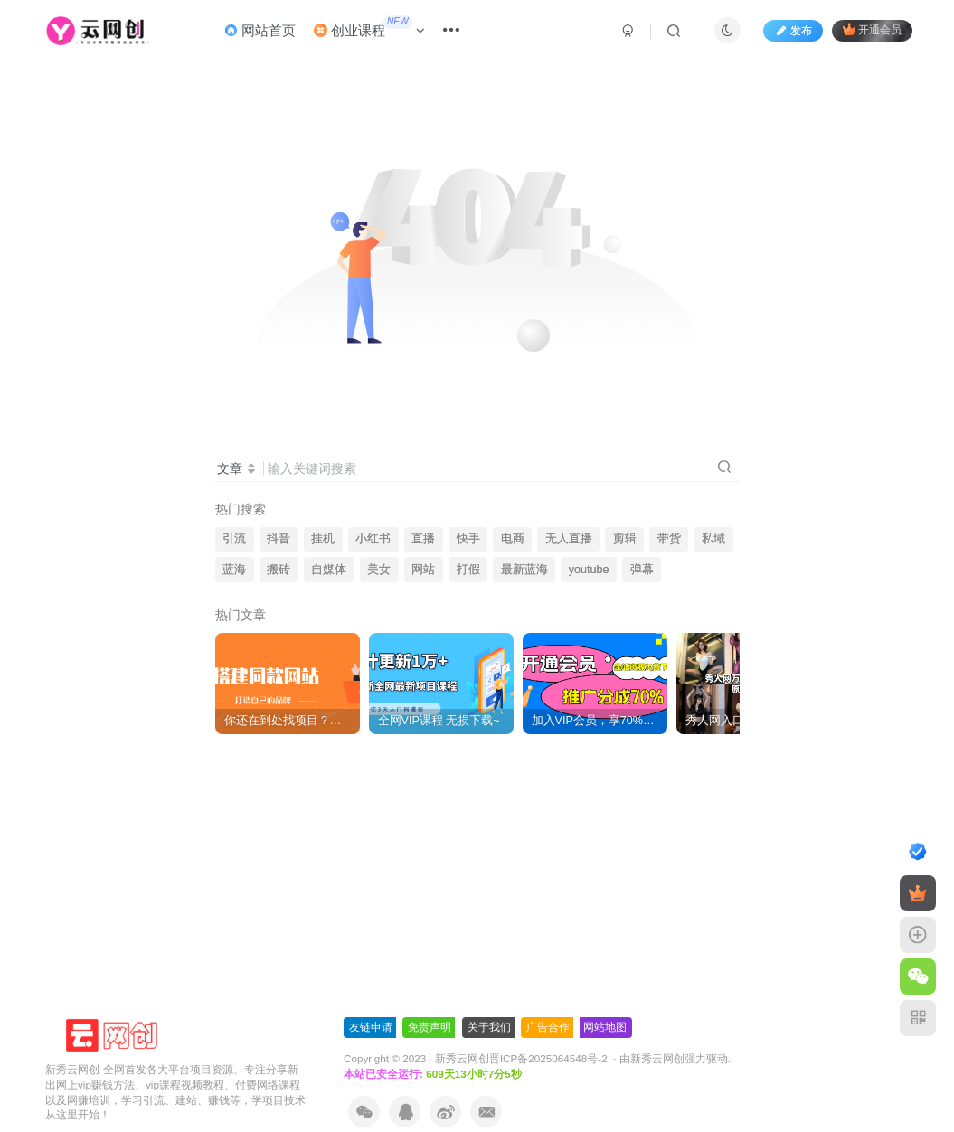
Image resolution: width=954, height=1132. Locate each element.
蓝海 (234, 569)
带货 (669, 539)
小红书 (373, 539)
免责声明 (429, 1027)
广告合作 (548, 1027)
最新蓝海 (524, 569)
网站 (423, 569)
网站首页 (260, 30)
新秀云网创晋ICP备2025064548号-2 (522, 1058)
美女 (379, 569)
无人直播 (568, 539)
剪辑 (625, 539)
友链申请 (370, 1027)
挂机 (323, 539)
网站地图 (605, 1027)
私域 (713, 539)
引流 (234, 539)
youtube (589, 569)
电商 (512, 539)
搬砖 (278, 569)
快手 (468, 539)
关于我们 (489, 1027)
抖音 (278, 539)
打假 (468, 569)
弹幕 (642, 569)
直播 (423, 539)
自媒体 (328, 569)
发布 (793, 30)
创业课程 (369, 26)
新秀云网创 (657, 1058)
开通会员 (872, 29)
